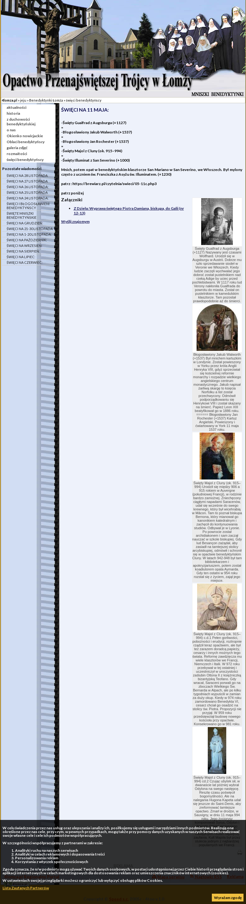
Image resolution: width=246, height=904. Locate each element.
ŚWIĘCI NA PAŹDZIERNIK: (27, 240)
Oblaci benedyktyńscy (25, 141)
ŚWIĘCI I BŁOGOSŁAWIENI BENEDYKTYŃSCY (28, 206)
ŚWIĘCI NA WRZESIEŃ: (24, 246)
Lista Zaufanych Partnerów (26, 888)
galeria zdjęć (17, 147)
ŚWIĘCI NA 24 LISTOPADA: (28, 198)
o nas (11, 130)
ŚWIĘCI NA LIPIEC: (21, 257)
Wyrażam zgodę (228, 897)
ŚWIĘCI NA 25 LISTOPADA (27, 192)
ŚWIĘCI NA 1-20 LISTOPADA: (29, 234)
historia (13, 113)
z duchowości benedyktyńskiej (21, 121)
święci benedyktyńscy (84, 100)
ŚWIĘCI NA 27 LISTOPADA (27, 181)
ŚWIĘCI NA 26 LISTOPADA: (28, 187)
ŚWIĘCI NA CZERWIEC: (25, 262)
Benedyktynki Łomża (46, 100)
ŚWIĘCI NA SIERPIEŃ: (23, 251)
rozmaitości (17, 153)
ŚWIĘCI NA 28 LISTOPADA (27, 175)
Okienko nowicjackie (25, 135)
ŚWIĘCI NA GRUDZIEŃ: (25, 223)
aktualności (16, 107)
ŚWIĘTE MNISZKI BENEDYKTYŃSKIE (21, 215)
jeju (23, 100)
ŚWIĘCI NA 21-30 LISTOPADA (30, 229)
